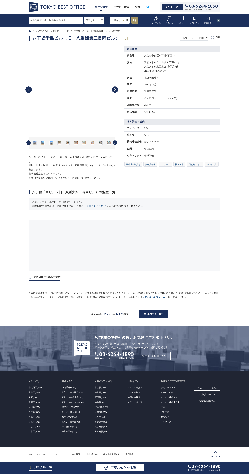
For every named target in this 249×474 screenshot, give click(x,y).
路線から (169, 20)
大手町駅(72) (101, 426)
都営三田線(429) (69, 431)
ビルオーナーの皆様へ (207, 388)
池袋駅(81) (100, 402)
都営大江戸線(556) (70, 407)
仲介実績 (165, 412)
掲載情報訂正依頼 (207, 401)
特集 (137, 7)
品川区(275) (34, 407)
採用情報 (129, 454)
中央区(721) (34, 392)
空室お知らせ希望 (96, 206)
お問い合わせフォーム (153, 297)
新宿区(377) (34, 402)
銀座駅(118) (100, 417)
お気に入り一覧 (135, 402)
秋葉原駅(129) (101, 407)
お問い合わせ (91, 454)
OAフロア (165, 164)
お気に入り (194, 20)
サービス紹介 (167, 392)
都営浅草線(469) (69, 417)
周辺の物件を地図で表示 (47, 277)
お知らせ (165, 417)
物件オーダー (172, 7)
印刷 (217, 37)
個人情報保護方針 (111, 454)
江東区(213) (34, 431)
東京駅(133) (100, 387)
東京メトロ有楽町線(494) (73, 412)
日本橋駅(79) (101, 412)
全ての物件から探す (153, 314)
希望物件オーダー (207, 394)
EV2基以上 (211, 164)
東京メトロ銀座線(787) (72, 397)
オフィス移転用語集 (170, 402)
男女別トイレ (195, 164)
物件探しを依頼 (150, 356)
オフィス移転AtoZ (169, 397)
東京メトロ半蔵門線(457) (73, 422)
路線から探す (134, 392)
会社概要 (76, 454)
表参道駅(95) (101, 422)
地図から (181, 20)
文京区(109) (34, 426)
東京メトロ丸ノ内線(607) (73, 402)
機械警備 (179, 164)
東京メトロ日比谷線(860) (73, 392)
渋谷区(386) (34, 412)
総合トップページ (169, 387)
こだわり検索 (121, 7)
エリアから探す (135, 387)
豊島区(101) (34, 417)
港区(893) (33, 397)
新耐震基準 (150, 164)
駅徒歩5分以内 (133, 164)
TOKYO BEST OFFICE (46, 454)
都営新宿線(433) (69, 426)
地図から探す (134, 397)
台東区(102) (34, 422)
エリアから (156, 20)
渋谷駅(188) (100, 392)
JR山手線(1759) (69, 387)
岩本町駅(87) (101, 431)
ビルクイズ (166, 422)
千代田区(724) (35, 387)
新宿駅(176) (100, 397)
